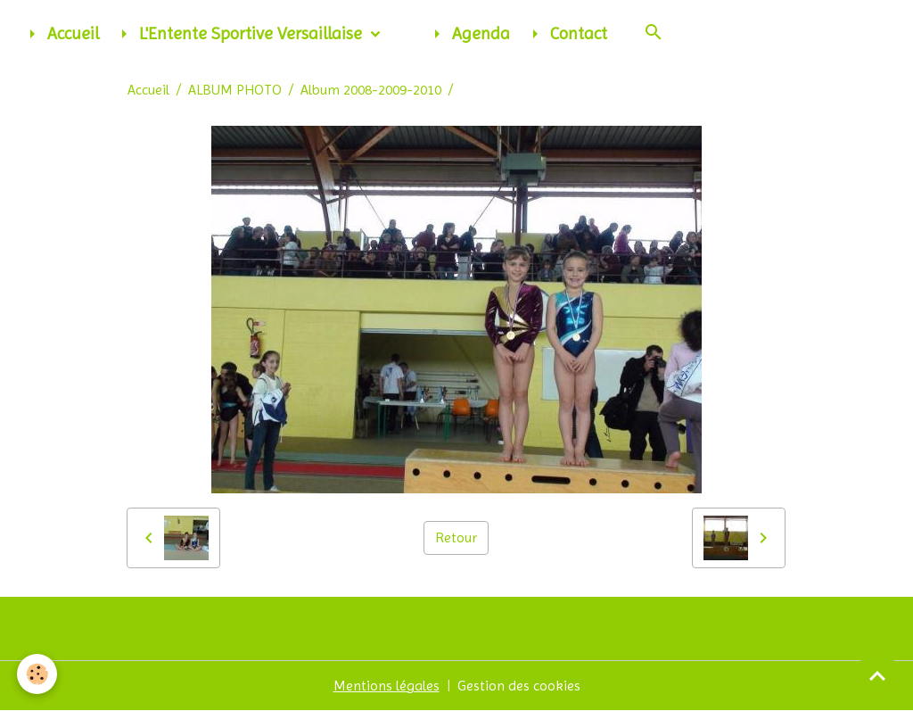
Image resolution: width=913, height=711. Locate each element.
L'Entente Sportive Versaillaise (239, 34)
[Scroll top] (877, 675)
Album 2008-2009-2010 (370, 89)
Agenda (468, 34)
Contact (565, 34)
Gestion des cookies (518, 685)
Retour (456, 537)
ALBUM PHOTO (235, 89)
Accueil (60, 34)
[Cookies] (38, 674)
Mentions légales (386, 685)
